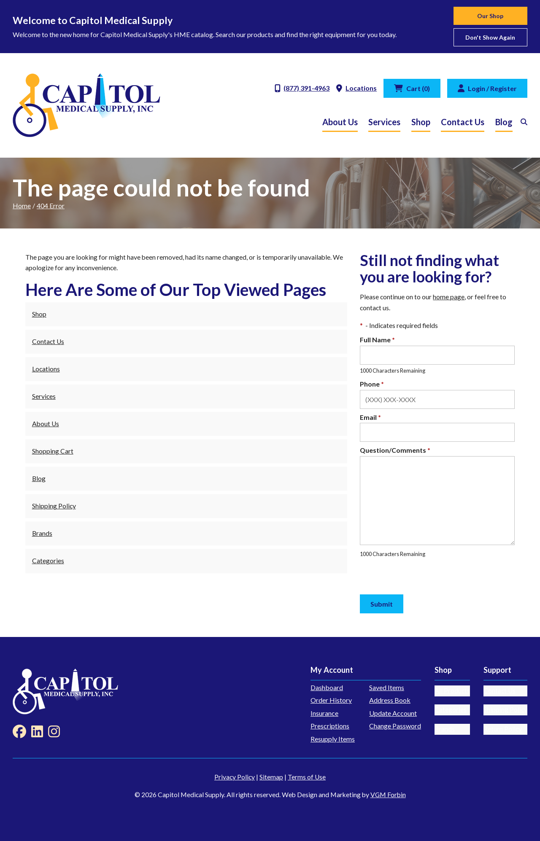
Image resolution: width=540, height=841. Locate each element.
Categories (48, 560)
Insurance (324, 713)
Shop (420, 122)
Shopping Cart (52, 451)
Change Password (395, 726)
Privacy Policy (234, 777)
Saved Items (386, 687)
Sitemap (271, 777)
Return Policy (502, 729)
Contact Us (462, 122)
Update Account (393, 713)
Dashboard (326, 687)
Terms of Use (307, 777)
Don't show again (490, 37)
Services (384, 122)
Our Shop (490, 15)
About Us (340, 122)
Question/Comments (395, 450)
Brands (42, 533)
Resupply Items (332, 739)
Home (22, 206)
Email (370, 417)
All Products (452, 690)
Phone (372, 384)
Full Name (377, 340)
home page (448, 297)
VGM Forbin (388, 794)
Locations (46, 369)
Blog (504, 122)
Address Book (389, 700)
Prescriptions (329, 726)
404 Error (51, 206)
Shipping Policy (54, 506)
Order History (331, 700)
